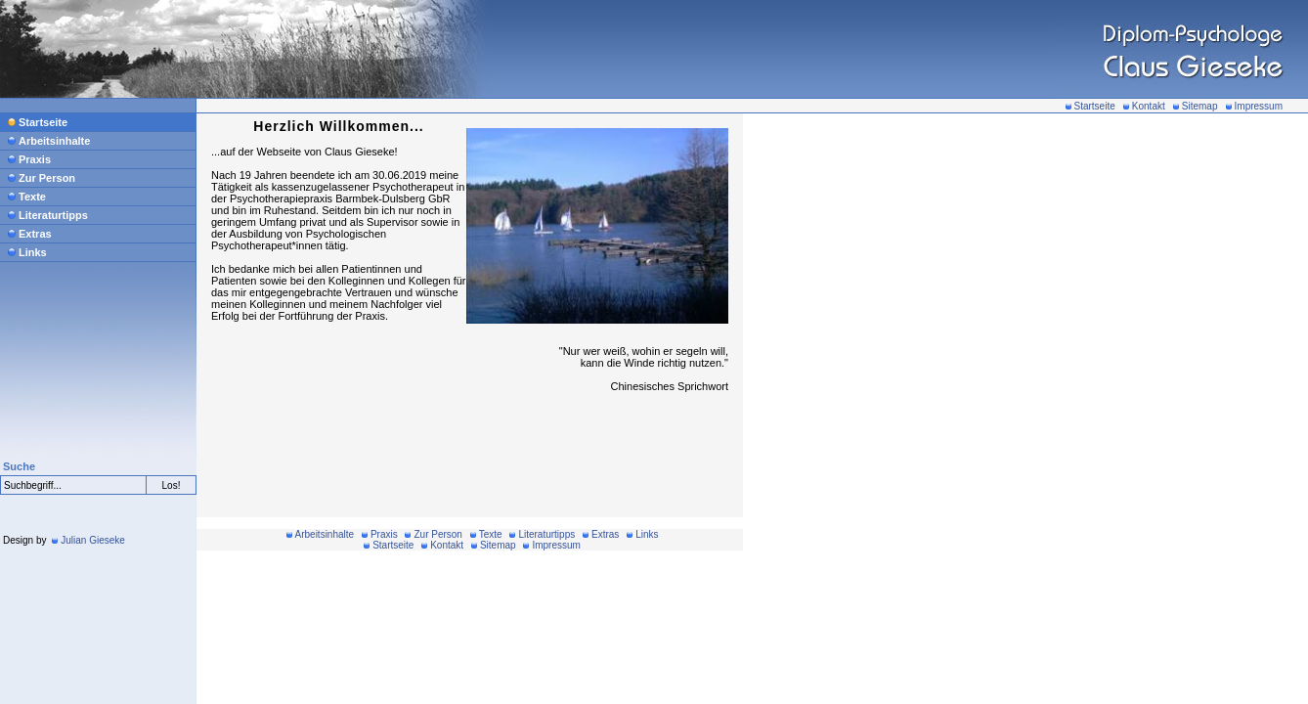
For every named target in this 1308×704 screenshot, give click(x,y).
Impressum (1254, 106)
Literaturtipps (48, 215)
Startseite (1090, 106)
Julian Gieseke (88, 540)
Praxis (29, 159)
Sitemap (1195, 106)
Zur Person (41, 178)
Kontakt (1144, 106)
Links (27, 252)
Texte (27, 196)
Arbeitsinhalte (49, 141)
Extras (30, 234)
